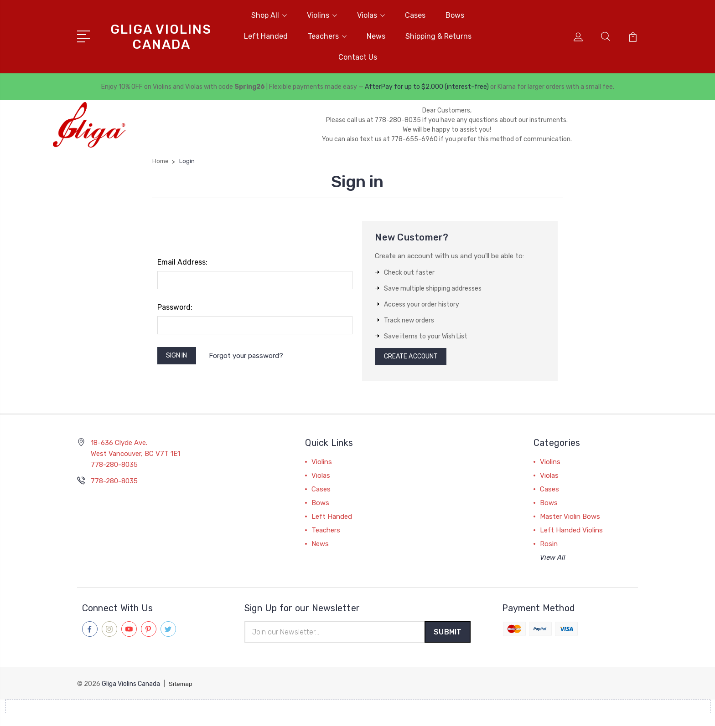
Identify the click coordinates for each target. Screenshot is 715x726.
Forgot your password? (251, 357)
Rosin (549, 546)
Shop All (269, 15)
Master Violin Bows (570, 519)
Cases (415, 15)
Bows (455, 15)
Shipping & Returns (438, 36)
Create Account (414, 358)
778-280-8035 (114, 484)
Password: (174, 307)
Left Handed (266, 36)
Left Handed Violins (571, 533)
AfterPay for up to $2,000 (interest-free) (427, 87)
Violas (371, 15)
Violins (322, 15)
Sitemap (181, 687)
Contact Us (357, 57)
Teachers (327, 36)
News (376, 36)
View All (552, 560)
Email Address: (182, 262)
